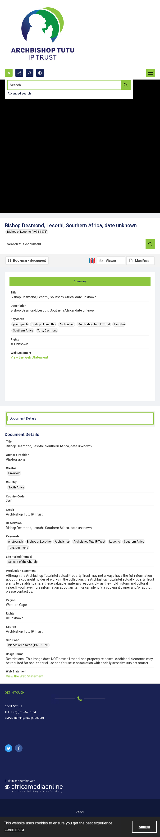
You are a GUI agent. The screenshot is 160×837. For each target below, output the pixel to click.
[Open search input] (9, 73)
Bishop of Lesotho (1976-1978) (27, 231)
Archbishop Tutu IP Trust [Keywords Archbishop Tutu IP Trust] (94, 324)
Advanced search (19, 93)
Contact (80, 811)
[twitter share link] (8, 748)
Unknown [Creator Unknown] (14, 473)
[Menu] (150, 73)
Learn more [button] (14, 830)
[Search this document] (75, 244)
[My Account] (29, 73)
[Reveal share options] (19, 73)
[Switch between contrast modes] (40, 73)
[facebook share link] (19, 748)
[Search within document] (150, 244)
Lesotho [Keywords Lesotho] (119, 324)
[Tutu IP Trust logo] (43, 34)
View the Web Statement (29, 357)
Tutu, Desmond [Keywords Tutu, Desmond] (47, 330)
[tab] (80, 281)
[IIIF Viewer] (111, 260)
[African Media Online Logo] (34, 788)
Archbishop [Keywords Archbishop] (66, 324)
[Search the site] (64, 85)
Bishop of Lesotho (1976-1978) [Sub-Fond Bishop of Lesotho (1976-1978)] (28, 645)
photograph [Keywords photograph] (20, 324)
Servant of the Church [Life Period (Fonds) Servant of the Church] (22, 561)
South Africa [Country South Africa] (16, 487)
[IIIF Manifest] (140, 260)
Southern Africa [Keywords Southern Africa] (23, 330)
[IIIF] (92, 260)
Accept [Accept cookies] (144, 827)
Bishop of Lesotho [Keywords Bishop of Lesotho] (43, 324)
